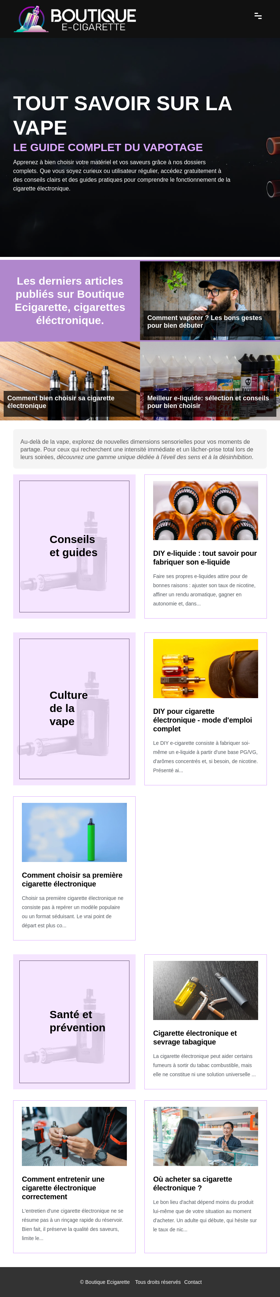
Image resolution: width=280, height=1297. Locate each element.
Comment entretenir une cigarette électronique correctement (63, 1188)
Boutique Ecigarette (107, 1282)
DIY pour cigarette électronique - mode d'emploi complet (202, 720)
